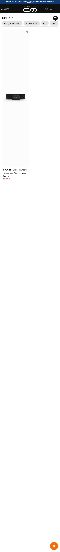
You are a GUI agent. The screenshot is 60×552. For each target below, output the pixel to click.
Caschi (55, 23)
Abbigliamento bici (12, 23)
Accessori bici (32, 23)
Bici (45, 23)
